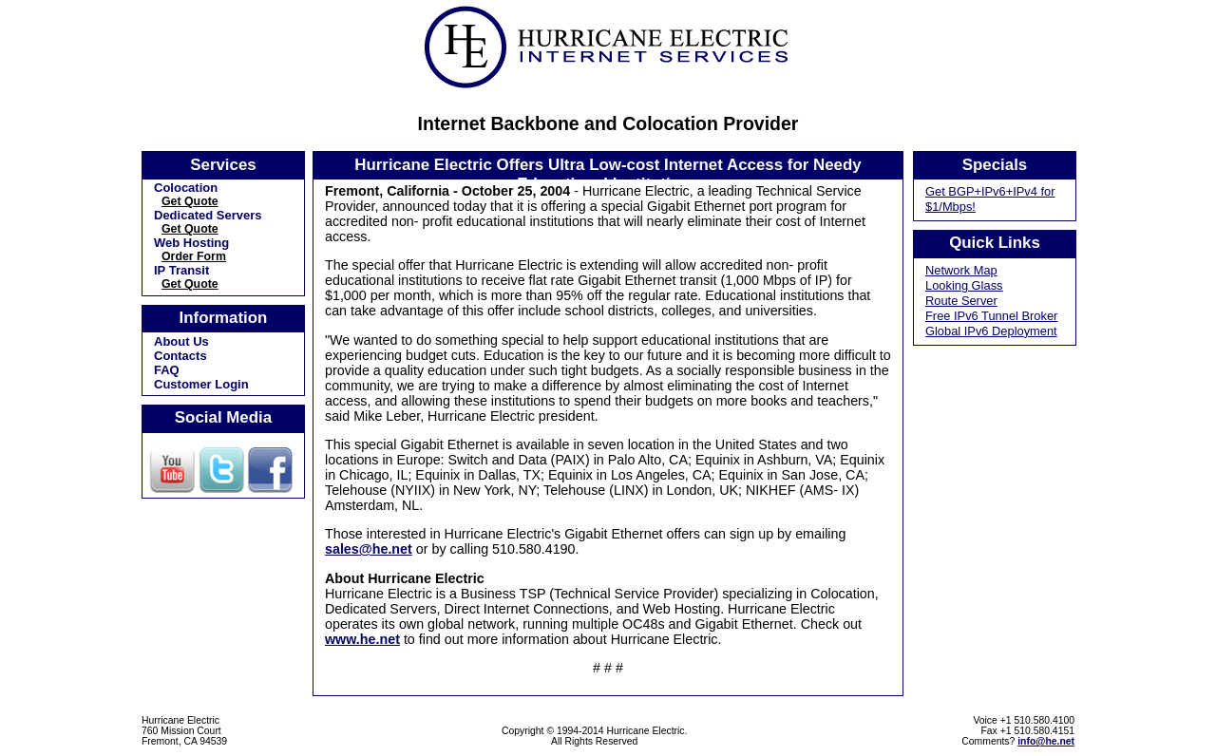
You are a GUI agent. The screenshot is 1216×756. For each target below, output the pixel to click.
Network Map (961, 270)
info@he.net (1045, 741)
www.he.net (362, 639)
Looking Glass (964, 285)
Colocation (186, 187)
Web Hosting (191, 243)
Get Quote (190, 201)
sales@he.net (368, 549)
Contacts (180, 356)
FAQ (167, 370)
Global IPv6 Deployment (991, 331)
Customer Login (201, 384)
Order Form (194, 256)
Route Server (961, 300)
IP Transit (181, 270)
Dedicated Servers (207, 215)
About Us (181, 341)
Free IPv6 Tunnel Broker (991, 316)
